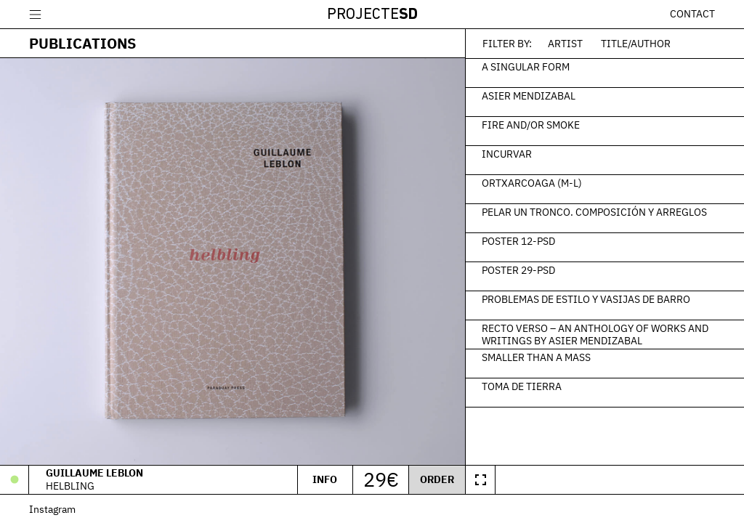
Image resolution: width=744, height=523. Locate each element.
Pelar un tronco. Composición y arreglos (594, 211)
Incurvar (507, 153)
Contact (692, 13)
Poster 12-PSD (518, 240)
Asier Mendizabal (528, 95)
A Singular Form (526, 66)
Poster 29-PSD (518, 269)
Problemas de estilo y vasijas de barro (586, 298)
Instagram (52, 509)
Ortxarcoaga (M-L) (532, 182)
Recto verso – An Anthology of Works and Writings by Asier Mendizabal (595, 334)
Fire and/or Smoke (531, 124)
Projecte (372, 15)
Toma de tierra (522, 385)
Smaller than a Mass (536, 356)
